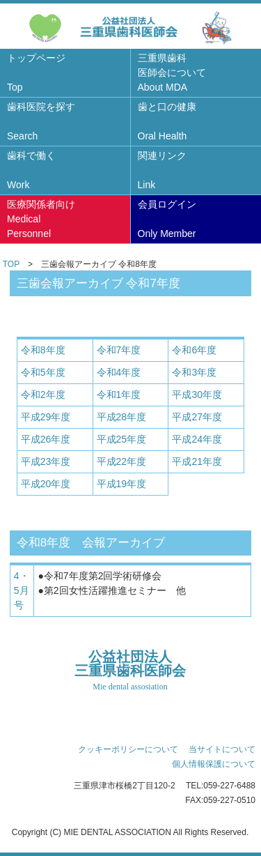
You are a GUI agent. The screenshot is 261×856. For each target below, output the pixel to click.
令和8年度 (43, 350)
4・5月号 (21, 590)
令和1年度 (119, 394)
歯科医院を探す (41, 121)
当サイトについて (222, 749)
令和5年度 (43, 372)
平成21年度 (197, 461)
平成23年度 (46, 461)
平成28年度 (122, 416)
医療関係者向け (41, 219)
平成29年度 (46, 416)
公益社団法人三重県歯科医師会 (130, 670)
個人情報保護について (213, 764)
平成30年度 (197, 394)
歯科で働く (31, 170)
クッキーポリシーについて (128, 749)
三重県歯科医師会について (172, 72)
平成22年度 (122, 461)
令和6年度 (194, 350)
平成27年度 (197, 416)
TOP (11, 264)
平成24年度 (197, 439)
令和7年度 (119, 350)
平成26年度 (46, 439)
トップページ (36, 72)
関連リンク (162, 170)
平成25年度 (122, 439)
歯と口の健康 (167, 121)
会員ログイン (167, 219)
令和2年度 (43, 394)
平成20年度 (46, 483)
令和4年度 (119, 372)
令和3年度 (194, 372)
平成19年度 (122, 483)
